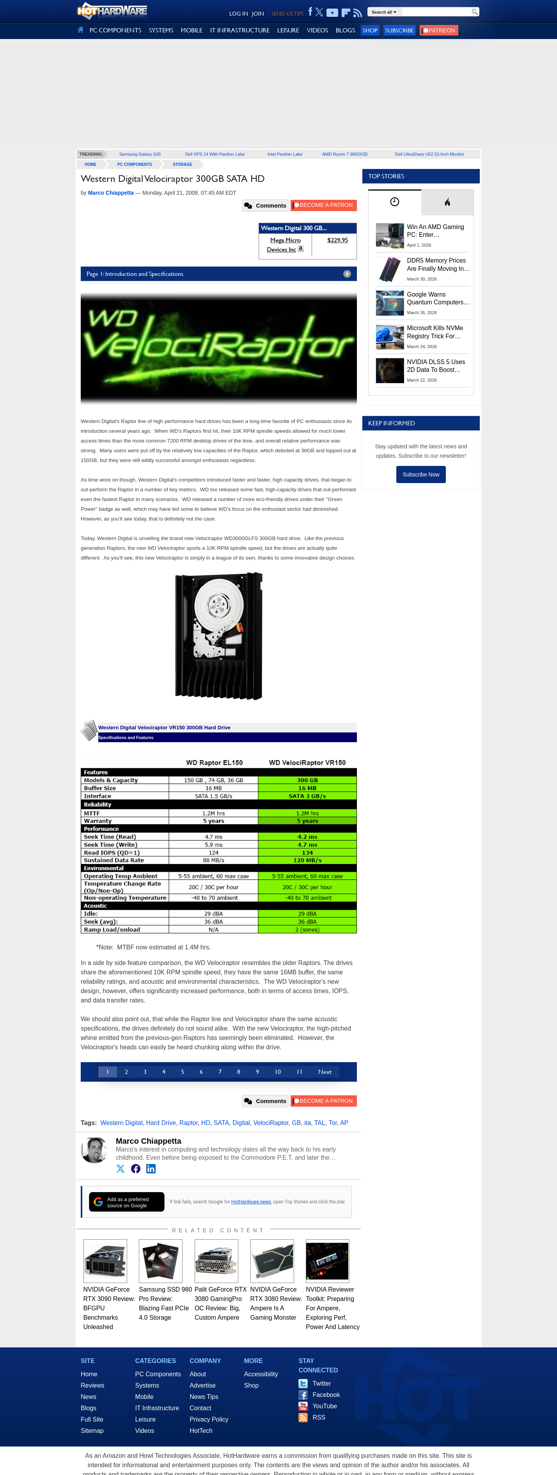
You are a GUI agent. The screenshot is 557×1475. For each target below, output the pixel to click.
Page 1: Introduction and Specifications (221, 274)
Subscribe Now (421, 474)
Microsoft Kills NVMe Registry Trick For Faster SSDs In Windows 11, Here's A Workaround (436, 332)
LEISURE (288, 30)
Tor (333, 1123)
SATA (221, 1123)
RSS (318, 1417)
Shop (370, 30)
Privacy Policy (209, 1419)
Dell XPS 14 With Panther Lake (215, 154)
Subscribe (399, 30)
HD (205, 1123)
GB (296, 1123)
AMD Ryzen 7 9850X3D (345, 154)
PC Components (134, 164)
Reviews (92, 1385)
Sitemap (92, 1430)
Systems (147, 1385)
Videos (144, 1430)
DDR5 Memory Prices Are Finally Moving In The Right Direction (436, 265)
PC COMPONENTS (115, 30)
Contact (200, 1408)
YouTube (324, 1406)
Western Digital (121, 1123)
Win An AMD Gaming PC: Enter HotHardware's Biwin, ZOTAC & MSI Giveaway (436, 231)
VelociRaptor (271, 1123)
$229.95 (337, 240)
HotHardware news (251, 1202)
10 (278, 1071)
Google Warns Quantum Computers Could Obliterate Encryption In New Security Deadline (435, 299)
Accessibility (261, 1374)
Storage (182, 164)
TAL (319, 1123)
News (88, 1396)
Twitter (321, 1383)
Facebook (326, 1394)
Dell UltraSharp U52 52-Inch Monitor (429, 154)
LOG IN (238, 14)
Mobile (144, 1396)
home (90, 164)
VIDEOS (317, 30)
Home (89, 1374)
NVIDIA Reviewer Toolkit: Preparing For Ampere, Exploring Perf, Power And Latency (333, 1308)
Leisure (145, 1419)
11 (299, 1071)
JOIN (258, 14)
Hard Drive (161, 1123)
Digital (241, 1123)
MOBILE (191, 30)
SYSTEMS (161, 30)
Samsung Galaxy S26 (140, 154)
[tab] (394, 202)
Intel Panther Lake (285, 154)
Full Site (92, 1419)
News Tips (204, 1396)
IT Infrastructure (157, 1408)
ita (307, 1123)
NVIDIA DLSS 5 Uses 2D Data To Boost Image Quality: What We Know (436, 366)
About (198, 1374)
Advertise (203, 1385)
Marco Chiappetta (148, 1141)
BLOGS (345, 30)
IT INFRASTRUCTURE (240, 30)
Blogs (88, 1408)
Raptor (188, 1123)
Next (325, 1071)
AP (344, 1123)
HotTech (201, 1430)
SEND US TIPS (287, 14)
